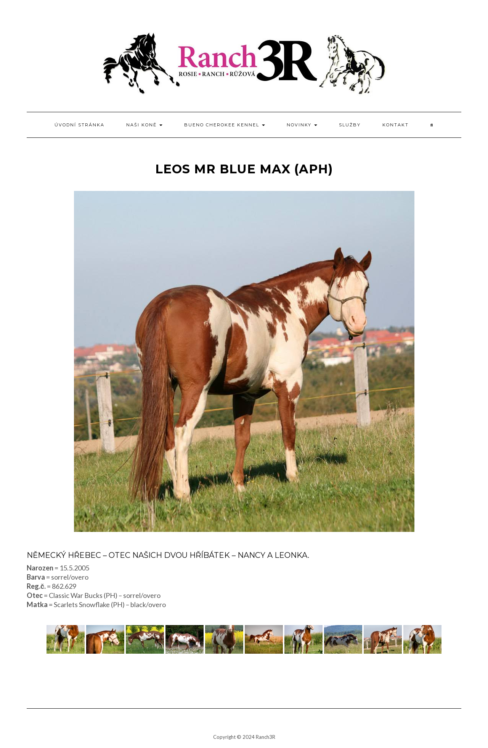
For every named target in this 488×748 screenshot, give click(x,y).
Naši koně (144, 125)
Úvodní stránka (79, 125)
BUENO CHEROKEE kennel (224, 125)
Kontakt (395, 125)
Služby (350, 125)
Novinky (302, 125)
